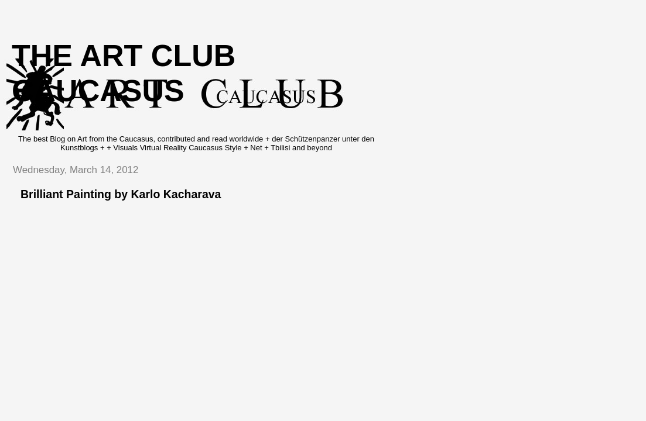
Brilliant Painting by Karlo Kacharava (120, 194)
